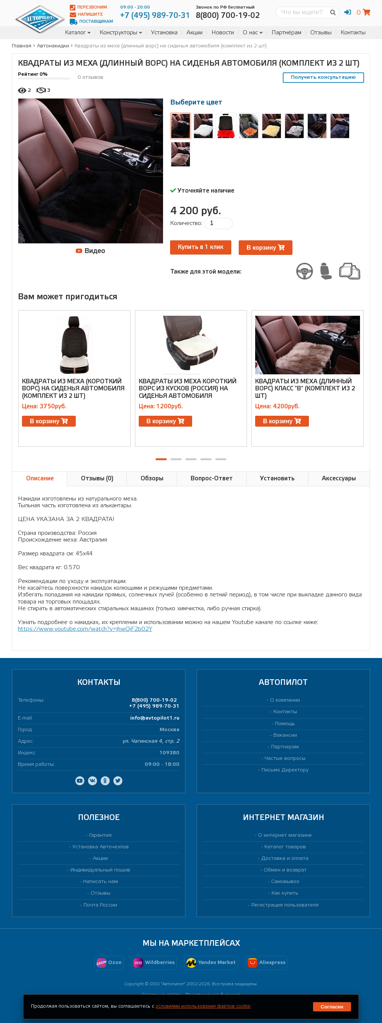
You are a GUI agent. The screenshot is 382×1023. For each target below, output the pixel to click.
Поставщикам (91, 22)
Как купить (285, 893)
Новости (223, 32)
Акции (195, 32)
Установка (164, 32)
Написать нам (100, 881)
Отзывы (321, 32)
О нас (253, 32)
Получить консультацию (323, 77)
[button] (161, 459)
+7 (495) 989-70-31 (154, 706)
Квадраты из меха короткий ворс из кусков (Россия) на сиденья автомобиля (188, 389)
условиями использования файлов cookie (203, 1006)
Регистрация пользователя (285, 905)
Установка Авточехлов (100, 847)
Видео (90, 251)
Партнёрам (286, 32)
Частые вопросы (285, 758)
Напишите (86, 15)
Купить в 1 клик (200, 247)
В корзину (266, 247)
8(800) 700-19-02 (154, 700)
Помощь (285, 723)
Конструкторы (121, 32)
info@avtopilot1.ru (154, 718)
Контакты (353, 32)
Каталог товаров (285, 847)
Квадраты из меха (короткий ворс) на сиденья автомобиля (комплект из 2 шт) (73, 389)
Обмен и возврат (285, 870)
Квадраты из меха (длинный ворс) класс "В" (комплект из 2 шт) (305, 389)
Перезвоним (88, 7)
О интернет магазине (285, 835)
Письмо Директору (285, 770)
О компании (285, 700)
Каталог (78, 32)
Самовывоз (285, 881)
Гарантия (100, 835)
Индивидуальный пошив (100, 870)
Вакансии (285, 735)
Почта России (100, 905)
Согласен (332, 1007)
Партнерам (285, 747)
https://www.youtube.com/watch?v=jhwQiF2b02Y (85, 629)
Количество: (186, 223)
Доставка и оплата (285, 858)
